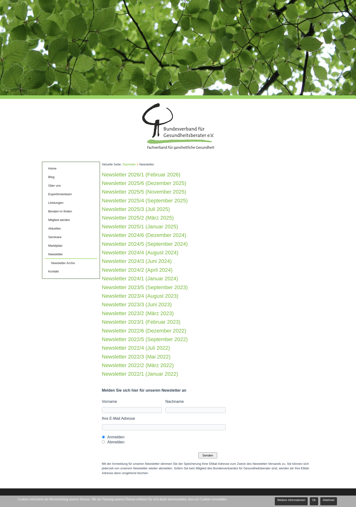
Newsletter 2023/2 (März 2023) (138, 313)
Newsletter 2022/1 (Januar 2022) (140, 374)
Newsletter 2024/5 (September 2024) (145, 244)
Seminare (55, 237)
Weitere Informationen (291, 500)
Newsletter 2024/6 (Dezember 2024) (144, 235)
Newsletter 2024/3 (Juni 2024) (137, 261)
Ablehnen (329, 500)
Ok (314, 500)
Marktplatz (55, 245)
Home (52, 168)
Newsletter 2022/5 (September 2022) (145, 339)
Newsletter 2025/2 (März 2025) (138, 218)
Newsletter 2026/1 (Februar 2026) (141, 175)
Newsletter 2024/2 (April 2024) (137, 270)
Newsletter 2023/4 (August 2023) (140, 296)
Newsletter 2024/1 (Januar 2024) (140, 279)
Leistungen (56, 203)
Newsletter (55, 254)
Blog (51, 177)
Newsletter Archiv (63, 263)
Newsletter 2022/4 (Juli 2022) (136, 348)
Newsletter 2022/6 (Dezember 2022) (144, 331)
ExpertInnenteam (60, 194)
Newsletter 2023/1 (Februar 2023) (141, 322)
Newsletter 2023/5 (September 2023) (145, 287)
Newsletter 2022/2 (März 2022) (138, 365)
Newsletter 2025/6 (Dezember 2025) (144, 183)
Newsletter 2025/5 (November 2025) (144, 192)
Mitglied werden (59, 220)
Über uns (54, 185)
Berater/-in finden (60, 211)
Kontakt (53, 271)
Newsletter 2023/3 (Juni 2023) (137, 304)
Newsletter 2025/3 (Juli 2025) (136, 209)
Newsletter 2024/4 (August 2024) (140, 253)
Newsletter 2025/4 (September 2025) (145, 201)
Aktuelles (54, 228)
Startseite (128, 164)
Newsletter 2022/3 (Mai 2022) (136, 357)
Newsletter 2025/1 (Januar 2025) (140, 227)
